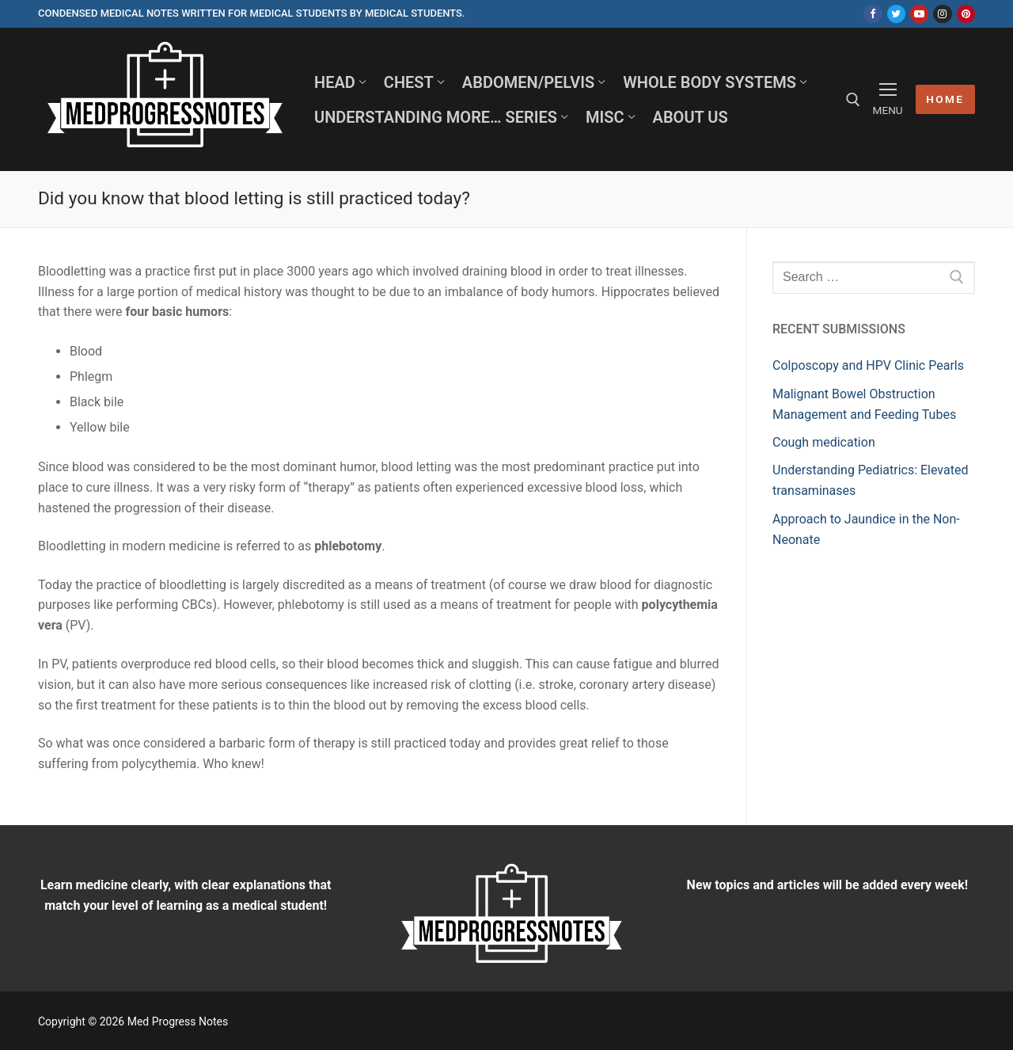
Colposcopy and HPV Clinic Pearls (868, 365)
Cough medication (823, 442)
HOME (945, 99)
